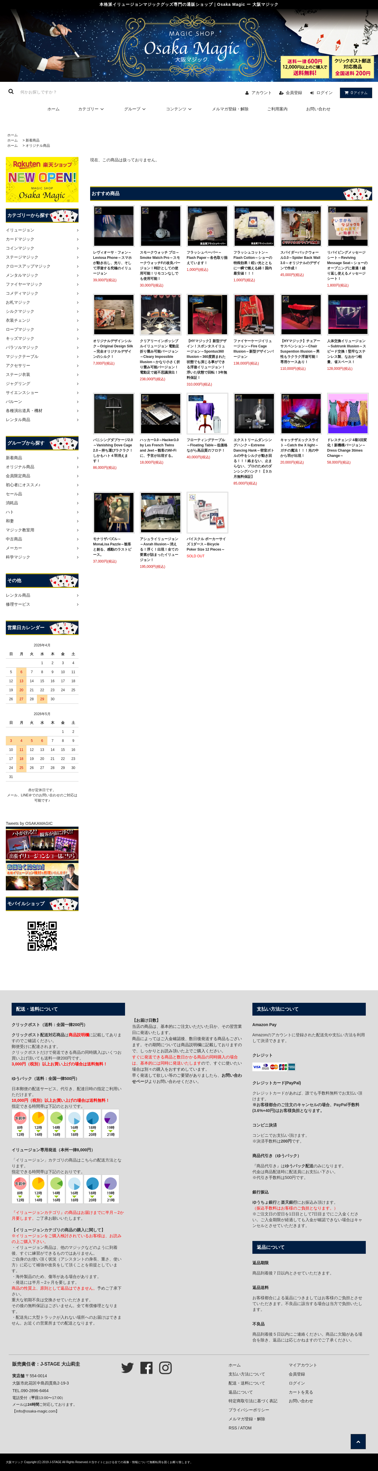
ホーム (53, 109)
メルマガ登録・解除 (230, 109)
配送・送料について (247, 1383)
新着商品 (33, 140)
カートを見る (301, 1392)
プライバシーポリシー (249, 1410)
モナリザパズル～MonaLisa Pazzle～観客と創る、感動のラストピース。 (112, 547)
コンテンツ (179, 109)
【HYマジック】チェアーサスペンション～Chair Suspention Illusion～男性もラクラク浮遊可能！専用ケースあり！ (300, 351)
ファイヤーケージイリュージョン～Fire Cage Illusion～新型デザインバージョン (253, 349)
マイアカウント (303, 1365)
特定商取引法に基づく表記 (253, 1400)
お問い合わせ (318, 109)
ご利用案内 (277, 109)
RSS (233, 1428)
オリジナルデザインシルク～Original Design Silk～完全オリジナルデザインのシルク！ (113, 349)
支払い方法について (247, 1374)
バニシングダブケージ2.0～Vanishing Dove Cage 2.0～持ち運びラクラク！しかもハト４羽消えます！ (113, 450)
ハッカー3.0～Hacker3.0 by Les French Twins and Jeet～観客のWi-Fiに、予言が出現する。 (159, 448)
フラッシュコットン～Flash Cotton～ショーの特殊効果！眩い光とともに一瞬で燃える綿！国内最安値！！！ (252, 262)
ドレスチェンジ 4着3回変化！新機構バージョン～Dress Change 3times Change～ (347, 448)
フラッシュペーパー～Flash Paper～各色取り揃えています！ (207, 257)
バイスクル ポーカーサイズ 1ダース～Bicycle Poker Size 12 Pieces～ (206, 544)
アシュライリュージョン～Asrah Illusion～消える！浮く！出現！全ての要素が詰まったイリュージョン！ (159, 549)
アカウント (262, 92)
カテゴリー (92, 109)
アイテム (355, 92)
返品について (241, 1392)
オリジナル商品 (38, 146)
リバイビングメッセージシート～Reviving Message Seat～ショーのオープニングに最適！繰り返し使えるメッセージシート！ (347, 265)
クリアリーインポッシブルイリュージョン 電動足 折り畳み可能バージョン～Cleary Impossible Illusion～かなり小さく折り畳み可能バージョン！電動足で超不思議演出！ (160, 356)
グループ (135, 109)
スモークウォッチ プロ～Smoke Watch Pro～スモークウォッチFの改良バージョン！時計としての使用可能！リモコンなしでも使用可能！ (160, 265)
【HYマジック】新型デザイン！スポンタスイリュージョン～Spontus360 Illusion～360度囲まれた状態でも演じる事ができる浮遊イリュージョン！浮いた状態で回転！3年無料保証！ (207, 359)
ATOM (246, 1428)
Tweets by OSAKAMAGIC (29, 823)
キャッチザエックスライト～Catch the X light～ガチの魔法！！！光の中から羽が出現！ (299, 448)
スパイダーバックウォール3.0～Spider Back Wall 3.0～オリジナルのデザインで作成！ (300, 260)
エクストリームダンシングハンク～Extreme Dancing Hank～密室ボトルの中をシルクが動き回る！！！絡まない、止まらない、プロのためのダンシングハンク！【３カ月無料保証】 (253, 458)
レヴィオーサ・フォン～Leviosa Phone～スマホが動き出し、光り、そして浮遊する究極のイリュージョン (112, 262)
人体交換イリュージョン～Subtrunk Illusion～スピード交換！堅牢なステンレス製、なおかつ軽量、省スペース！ (346, 351)
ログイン (324, 92)
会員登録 (294, 92)
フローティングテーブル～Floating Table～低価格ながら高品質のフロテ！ (207, 445)
